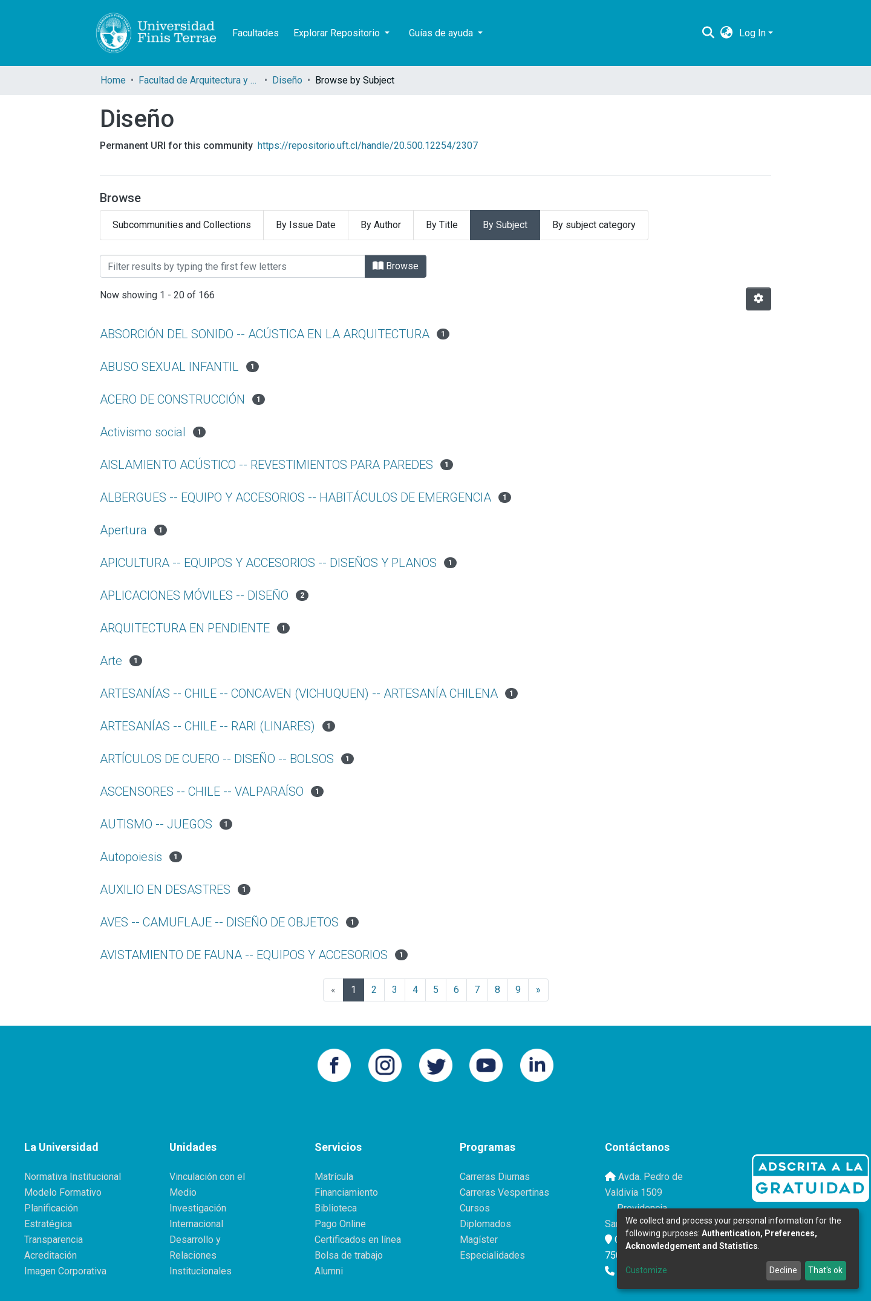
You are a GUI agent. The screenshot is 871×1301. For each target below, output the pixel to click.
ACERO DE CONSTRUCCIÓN (172, 399)
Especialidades (492, 1255)
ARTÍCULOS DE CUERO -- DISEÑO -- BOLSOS (217, 759)
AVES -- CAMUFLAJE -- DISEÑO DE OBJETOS (219, 922)
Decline (783, 1270)
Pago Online (340, 1224)
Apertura (123, 530)
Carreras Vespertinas (504, 1192)
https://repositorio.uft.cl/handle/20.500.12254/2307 (368, 145)
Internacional (196, 1224)
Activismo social (143, 432)
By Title (442, 225)
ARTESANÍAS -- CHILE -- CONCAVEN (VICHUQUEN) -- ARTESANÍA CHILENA (299, 693)
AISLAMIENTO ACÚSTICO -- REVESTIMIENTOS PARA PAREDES (266, 464)
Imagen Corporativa (65, 1271)
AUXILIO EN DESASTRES (165, 889)
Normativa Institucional (72, 1176)
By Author (380, 225)
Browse (396, 266)
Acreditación (50, 1255)
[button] (727, 33)
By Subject (505, 225)
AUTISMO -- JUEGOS (156, 824)
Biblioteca (336, 1208)
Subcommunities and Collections (182, 225)
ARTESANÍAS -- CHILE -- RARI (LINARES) (207, 726)
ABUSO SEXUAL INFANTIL (169, 366)
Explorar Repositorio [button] (337, 33)
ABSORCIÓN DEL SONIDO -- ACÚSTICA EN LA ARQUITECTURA (264, 334)
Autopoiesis (131, 857)
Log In (752, 33)
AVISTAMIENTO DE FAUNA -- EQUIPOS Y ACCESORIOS (244, 955)
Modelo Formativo (63, 1192)
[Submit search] (708, 33)
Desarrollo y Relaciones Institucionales (200, 1255)
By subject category (594, 225)
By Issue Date (306, 225)
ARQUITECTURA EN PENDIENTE (185, 628)
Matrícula (334, 1176)
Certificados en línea (358, 1239)
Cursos (475, 1208)
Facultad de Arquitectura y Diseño (199, 80)
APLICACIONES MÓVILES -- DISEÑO (194, 595)
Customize (646, 1270)
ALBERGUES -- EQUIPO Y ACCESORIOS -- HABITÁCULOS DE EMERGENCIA (295, 497)
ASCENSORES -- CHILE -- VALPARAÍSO (202, 791)
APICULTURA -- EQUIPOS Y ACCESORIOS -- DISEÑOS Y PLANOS (268, 562)
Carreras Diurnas (495, 1176)
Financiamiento (346, 1192)
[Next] (538, 989)
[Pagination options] (758, 298)
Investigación (197, 1208)
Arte (111, 661)
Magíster (479, 1239)
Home (113, 80)
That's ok (825, 1270)
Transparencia (53, 1239)
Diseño (287, 80)
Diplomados (485, 1224)
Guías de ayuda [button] (442, 33)
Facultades (255, 33)
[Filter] (232, 266)
